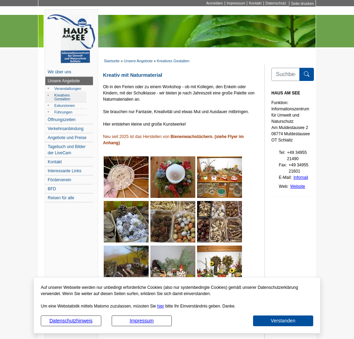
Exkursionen (64, 105)
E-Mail (285, 177)
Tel (281, 152)
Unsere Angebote (138, 61)
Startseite (112, 61)
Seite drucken (302, 3)
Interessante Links (64, 170)
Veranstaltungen (67, 88)
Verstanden (283, 320)
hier (160, 306)
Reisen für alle (61, 197)
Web (283, 186)
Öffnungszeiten (62, 119)
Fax (282, 165)
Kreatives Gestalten (173, 61)
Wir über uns (59, 72)
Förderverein (59, 179)
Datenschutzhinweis (71, 320)
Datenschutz (276, 3)
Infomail (301, 177)
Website (297, 186)
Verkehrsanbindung (65, 128)
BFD (52, 188)
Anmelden (214, 3)
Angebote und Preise (67, 137)
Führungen (63, 112)
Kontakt (255, 3)
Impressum (141, 320)
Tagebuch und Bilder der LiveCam (66, 149)
